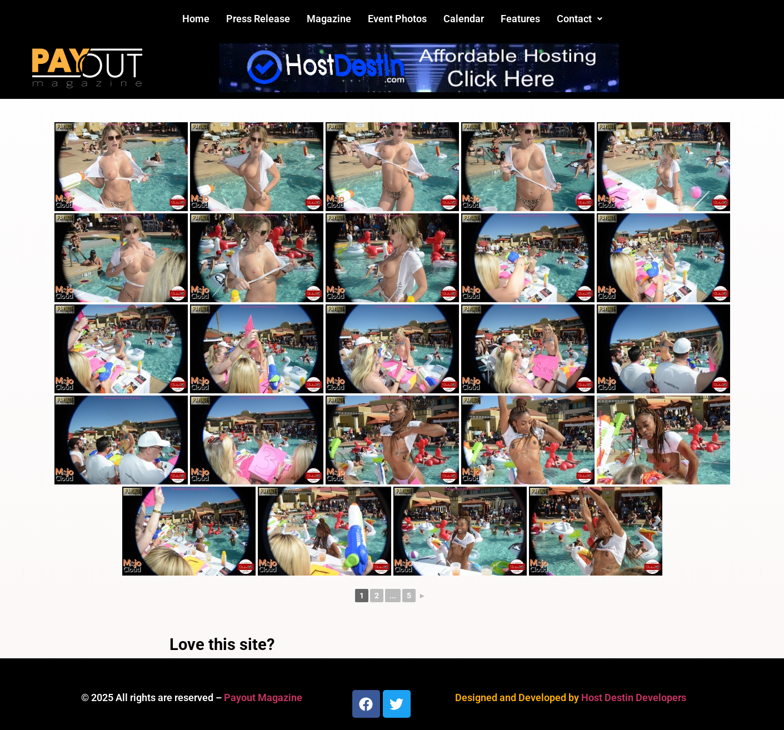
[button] (579, 19)
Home (195, 18)
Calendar (463, 18)
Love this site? (221, 644)
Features (520, 18)
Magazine (329, 18)
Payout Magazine (263, 697)
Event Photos (397, 18)
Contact (579, 18)
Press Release (258, 18)
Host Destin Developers (633, 697)
